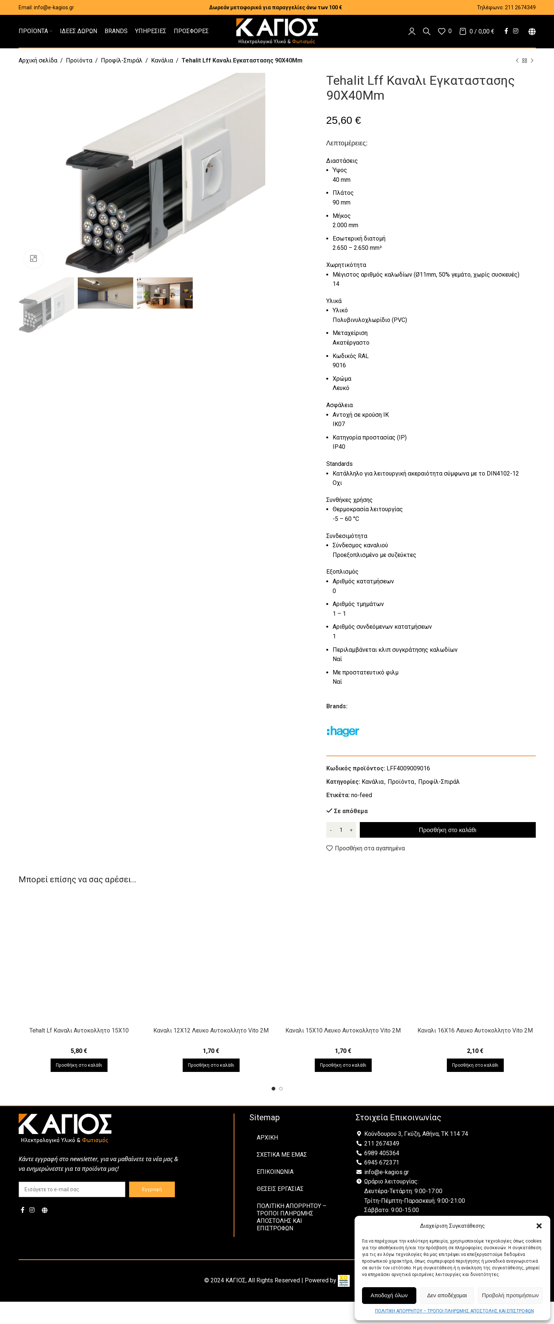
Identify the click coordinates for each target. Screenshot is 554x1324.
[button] (539, 1226)
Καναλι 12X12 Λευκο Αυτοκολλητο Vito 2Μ (211, 1030)
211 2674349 (520, 7)
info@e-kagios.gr (54, 7)
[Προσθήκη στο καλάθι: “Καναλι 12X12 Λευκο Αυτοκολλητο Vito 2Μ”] (211, 1065)
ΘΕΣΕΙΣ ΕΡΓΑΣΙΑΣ (280, 1188)
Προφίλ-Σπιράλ (121, 60)
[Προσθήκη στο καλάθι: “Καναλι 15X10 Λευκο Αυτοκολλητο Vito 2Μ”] (343, 1065)
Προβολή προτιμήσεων (510, 1295)
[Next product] (532, 61)
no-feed (361, 795)
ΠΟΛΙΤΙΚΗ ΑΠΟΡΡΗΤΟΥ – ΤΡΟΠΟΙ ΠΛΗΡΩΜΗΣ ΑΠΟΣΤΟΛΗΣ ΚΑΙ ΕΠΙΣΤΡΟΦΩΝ (454, 1311)
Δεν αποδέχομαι (447, 1295)
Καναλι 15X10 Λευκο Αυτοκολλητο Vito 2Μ (343, 1030)
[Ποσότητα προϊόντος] (341, 830)
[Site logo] (277, 30)
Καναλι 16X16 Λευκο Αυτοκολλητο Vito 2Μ (475, 1030)
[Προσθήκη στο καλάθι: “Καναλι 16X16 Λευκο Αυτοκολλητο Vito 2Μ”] (475, 1065)
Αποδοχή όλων (389, 1295)
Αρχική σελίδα (38, 60)
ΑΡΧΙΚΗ (267, 1137)
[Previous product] (517, 61)
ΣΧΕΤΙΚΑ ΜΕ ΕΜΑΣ (282, 1154)
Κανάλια (162, 60)
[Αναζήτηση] (426, 31)
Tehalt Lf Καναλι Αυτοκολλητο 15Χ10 (79, 1030)
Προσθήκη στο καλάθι (447, 830)
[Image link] (65, 1128)
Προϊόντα (79, 60)
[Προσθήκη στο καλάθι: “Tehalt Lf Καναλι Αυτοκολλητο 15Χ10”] (79, 1065)
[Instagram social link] (515, 31)
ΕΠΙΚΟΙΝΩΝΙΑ (275, 1171)
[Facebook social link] (506, 31)
